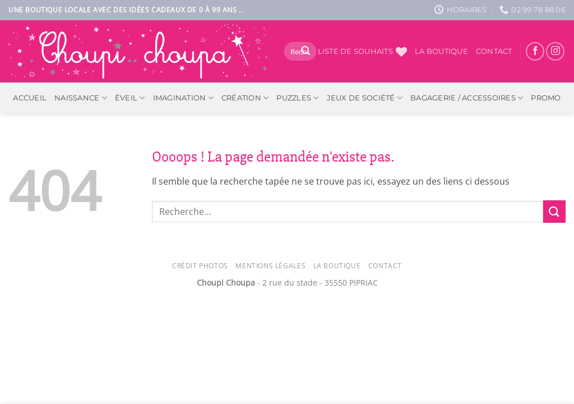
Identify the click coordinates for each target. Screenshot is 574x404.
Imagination (183, 98)
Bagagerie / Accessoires (466, 98)
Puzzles (297, 98)
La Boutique (337, 265)
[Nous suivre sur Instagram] (555, 51)
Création (245, 98)
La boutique (441, 51)
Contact (494, 51)
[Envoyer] (305, 51)
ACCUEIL (30, 98)
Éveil (130, 98)
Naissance (80, 98)
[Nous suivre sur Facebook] (535, 51)
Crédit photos (200, 265)
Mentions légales (270, 265)
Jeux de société (364, 98)
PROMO (546, 98)
